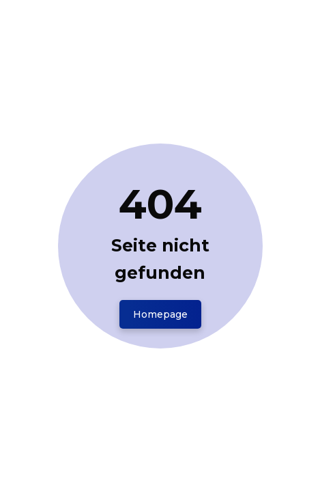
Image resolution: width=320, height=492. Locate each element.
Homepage (160, 314)
